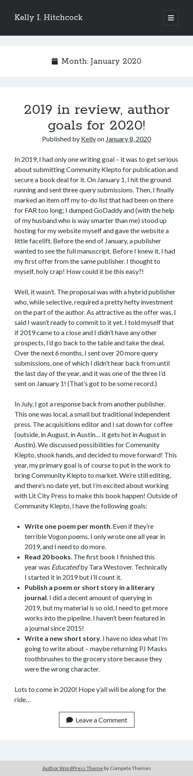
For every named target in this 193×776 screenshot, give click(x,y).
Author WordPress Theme (72, 768)
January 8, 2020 (128, 139)
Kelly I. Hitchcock (48, 18)
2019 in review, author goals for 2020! (97, 118)
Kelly (88, 139)
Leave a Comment (96, 720)
